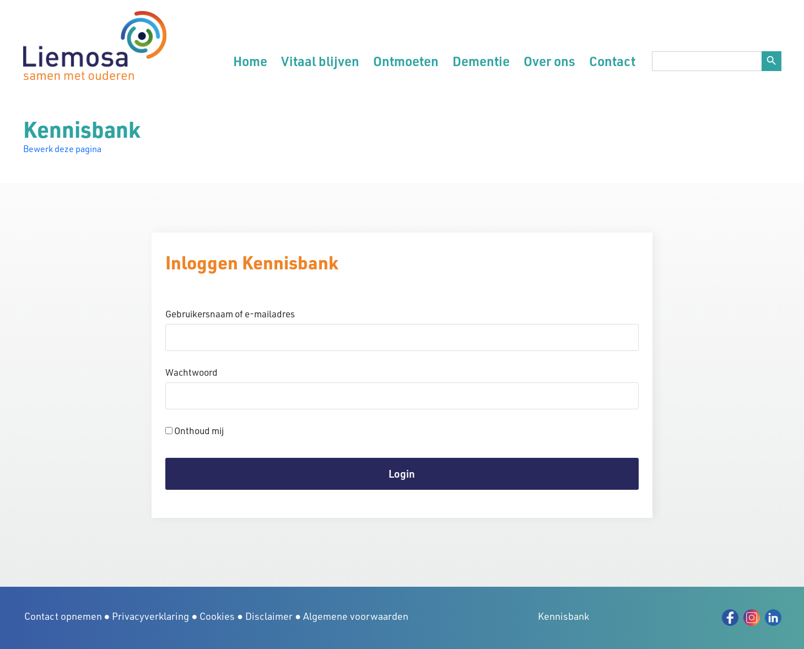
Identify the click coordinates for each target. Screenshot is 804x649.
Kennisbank (563, 616)
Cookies (217, 616)
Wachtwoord (191, 372)
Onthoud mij (194, 430)
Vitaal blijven (320, 60)
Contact (612, 60)
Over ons (549, 60)
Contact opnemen (63, 616)
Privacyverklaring (150, 616)
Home (250, 60)
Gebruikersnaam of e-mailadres (230, 314)
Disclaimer (269, 616)
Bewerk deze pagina (62, 148)
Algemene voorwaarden (355, 616)
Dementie (481, 60)
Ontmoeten (406, 60)
